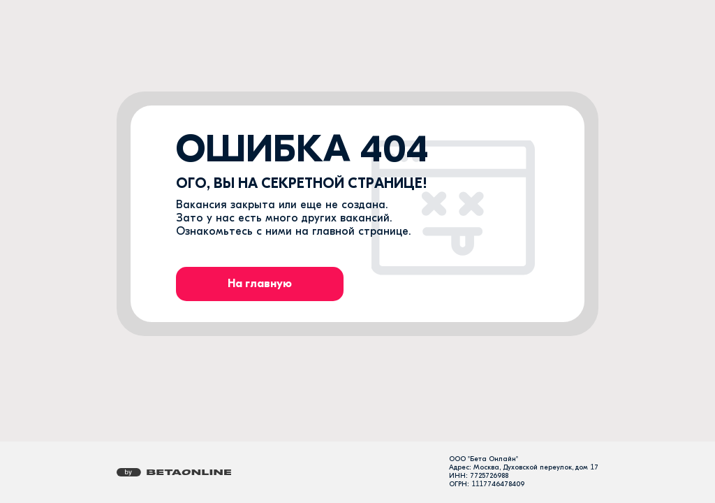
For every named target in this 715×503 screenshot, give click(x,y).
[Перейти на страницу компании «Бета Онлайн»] (174, 472)
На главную (260, 283)
